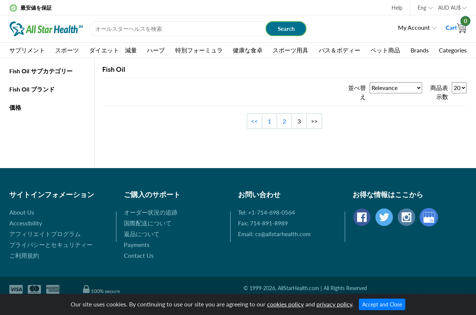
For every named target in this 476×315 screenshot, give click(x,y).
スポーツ (67, 50)
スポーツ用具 (290, 50)
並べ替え (357, 92)
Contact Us (139, 255)
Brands (420, 50)
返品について (142, 233)
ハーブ (156, 50)
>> (314, 121)
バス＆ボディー (339, 50)
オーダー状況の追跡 (150, 212)
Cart (456, 27)
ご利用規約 (24, 255)
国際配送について (147, 222)
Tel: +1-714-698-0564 (266, 212)
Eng (422, 7)
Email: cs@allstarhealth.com (274, 233)
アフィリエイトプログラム (45, 233)
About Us (21, 212)
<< (254, 121)
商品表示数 (439, 92)
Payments (136, 244)
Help (397, 7)
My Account (414, 27)
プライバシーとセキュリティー (51, 244)
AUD (449, 7)
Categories (453, 50)
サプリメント (27, 50)
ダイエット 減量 (113, 50)
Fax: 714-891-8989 (263, 222)
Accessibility (25, 222)
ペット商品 (385, 50)
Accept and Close (382, 304)
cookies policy (285, 304)
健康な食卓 (248, 50)
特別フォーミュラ (199, 50)
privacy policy (334, 304)
